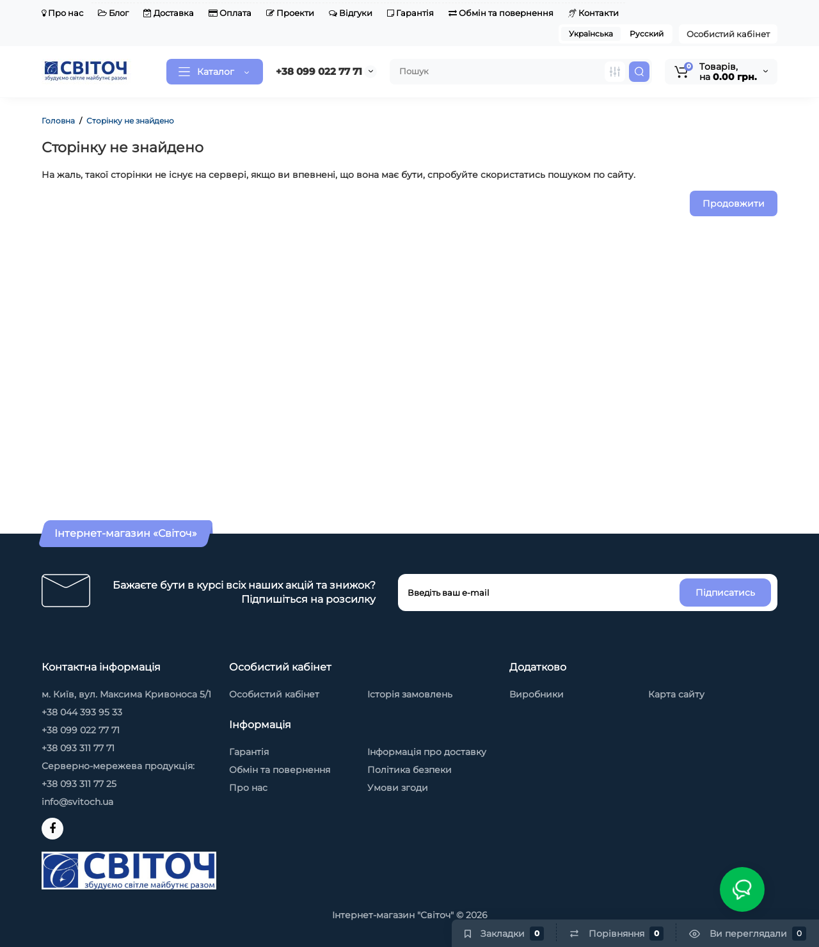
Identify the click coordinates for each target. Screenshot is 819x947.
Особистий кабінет (728, 34)
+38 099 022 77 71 (319, 71)
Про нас (62, 13)
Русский (647, 33)
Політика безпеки (409, 770)
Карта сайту (676, 694)
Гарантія (410, 13)
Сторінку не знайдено (130, 120)
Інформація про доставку (426, 752)
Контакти (593, 13)
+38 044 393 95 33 (82, 712)
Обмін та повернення (501, 13)
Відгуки (350, 13)
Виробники (536, 694)
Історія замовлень (409, 694)
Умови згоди (397, 787)
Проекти (290, 13)
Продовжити (734, 203)
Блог (113, 13)
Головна (58, 120)
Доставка (168, 13)
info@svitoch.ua (77, 802)
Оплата (230, 13)
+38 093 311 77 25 (79, 784)
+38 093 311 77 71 (78, 748)
